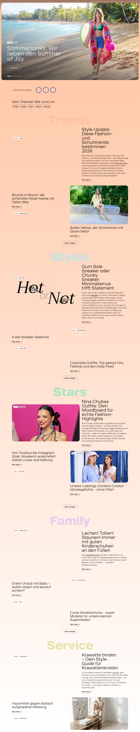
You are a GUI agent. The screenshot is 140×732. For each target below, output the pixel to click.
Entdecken (13, 68)
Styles (18, 7)
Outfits (15, 42)
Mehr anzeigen (70, 243)
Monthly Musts (24, 213)
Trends (10, 7)
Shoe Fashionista (82, 330)
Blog (46, 7)
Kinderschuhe (23, 530)
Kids (20, 602)
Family (31, 7)
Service (39, 7)
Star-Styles (22, 407)
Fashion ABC (22, 348)
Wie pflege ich (23, 656)
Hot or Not (22, 278)
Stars (24, 7)
